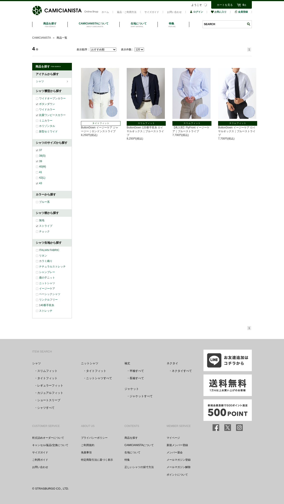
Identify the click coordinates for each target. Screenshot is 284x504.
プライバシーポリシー (94, 437)
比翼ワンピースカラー (52, 115)
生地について (132, 452)
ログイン (196, 11)
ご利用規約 (87, 445)
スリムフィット (47, 371)
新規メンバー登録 (177, 445)
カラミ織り (45, 261)
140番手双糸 (46, 305)
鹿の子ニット (47, 277)
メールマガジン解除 (179, 467)
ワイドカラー (47, 109)
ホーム (105, 12)
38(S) (42, 155)
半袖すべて (137, 371)
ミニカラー (45, 120)
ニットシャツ (47, 283)
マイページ (173, 437)
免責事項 (86, 452)
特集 (127, 459)
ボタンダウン (47, 104)
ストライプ (45, 225)
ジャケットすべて (141, 396)
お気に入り (219, 11)
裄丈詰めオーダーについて (48, 437)
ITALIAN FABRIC (49, 250)
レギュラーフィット (50, 385)
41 (40, 172)
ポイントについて (177, 474)
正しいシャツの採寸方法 (139, 467)
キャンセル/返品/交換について (50, 445)
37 (40, 150)
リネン (43, 255)
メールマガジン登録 (179, 459)
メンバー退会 (175, 452)
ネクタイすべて (182, 371)
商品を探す (131, 437)
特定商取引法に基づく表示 (97, 459)
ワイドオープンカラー (52, 98)
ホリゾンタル (47, 125)
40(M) (42, 166)
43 (40, 183)
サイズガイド (151, 12)
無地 (41, 220)
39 (40, 161)
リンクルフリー (48, 299)
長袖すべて (137, 378)
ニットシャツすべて (99, 378)
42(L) (42, 177)
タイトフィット (47, 378)
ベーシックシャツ (49, 294)
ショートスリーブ (48, 400)
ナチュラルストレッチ (52, 266)
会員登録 (241, 11)
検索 (248, 24)
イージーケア (47, 288)
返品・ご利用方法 (126, 12)
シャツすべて (46, 407)
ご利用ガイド (40, 459)
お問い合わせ (174, 12)
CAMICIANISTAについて (139, 445)
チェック (44, 231)
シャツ (40, 81)
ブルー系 (44, 201)
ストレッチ (45, 310)
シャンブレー (47, 272)
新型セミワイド (48, 131)
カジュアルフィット (50, 392)
